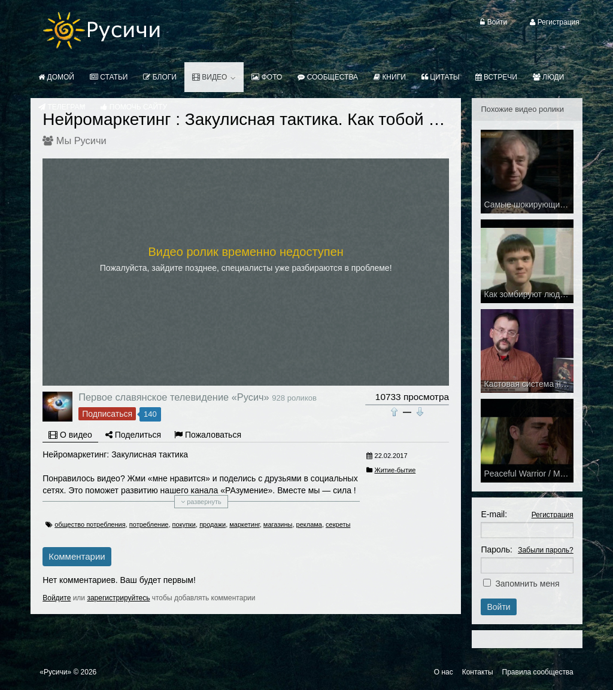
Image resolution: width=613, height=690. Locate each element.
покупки (184, 524)
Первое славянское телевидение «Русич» (173, 397)
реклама (309, 524)
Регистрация (552, 515)
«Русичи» (55, 672)
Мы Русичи (81, 140)
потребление (149, 524)
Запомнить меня (527, 583)
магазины (278, 524)
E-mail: (494, 514)
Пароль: (496, 549)
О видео (70, 434)
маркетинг (244, 524)
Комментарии (76, 556)
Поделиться (133, 434)
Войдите (57, 598)
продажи (212, 524)
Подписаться (107, 414)
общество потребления (89, 524)
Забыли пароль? (545, 550)
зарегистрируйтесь (118, 598)
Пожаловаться (207, 434)
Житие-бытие (395, 470)
